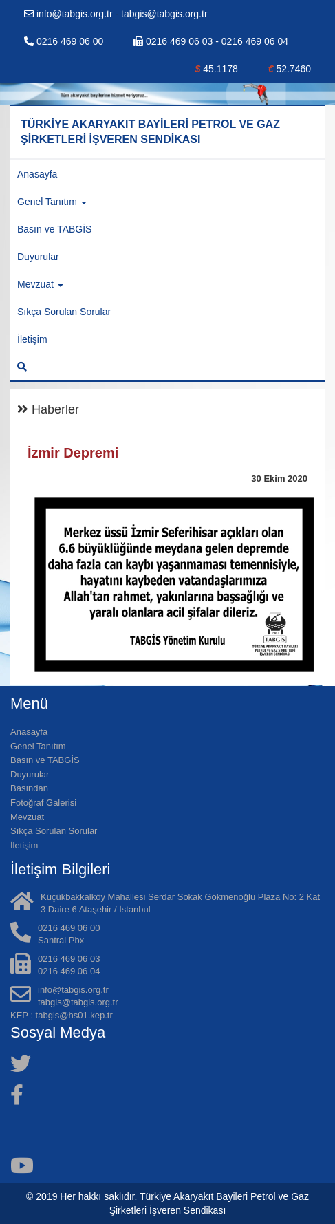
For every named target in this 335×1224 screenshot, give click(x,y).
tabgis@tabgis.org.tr (164, 13)
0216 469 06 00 (63, 41)
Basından (29, 788)
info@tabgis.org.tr (70, 13)
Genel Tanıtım (38, 746)
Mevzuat (27, 817)
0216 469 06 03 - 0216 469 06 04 (210, 41)
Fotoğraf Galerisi (43, 802)
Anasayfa (37, 174)
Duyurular (38, 256)
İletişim (32, 339)
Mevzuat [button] (40, 284)
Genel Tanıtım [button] (52, 201)
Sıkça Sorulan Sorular (64, 311)
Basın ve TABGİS (54, 229)
